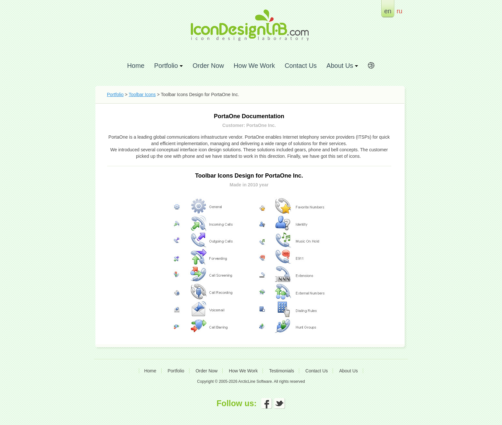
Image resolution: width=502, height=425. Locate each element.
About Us (348, 370)
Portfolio (115, 94)
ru (399, 10)
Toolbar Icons (142, 94)
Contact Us (301, 65)
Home (135, 65)
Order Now (208, 65)
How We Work (254, 65)
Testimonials (281, 370)
